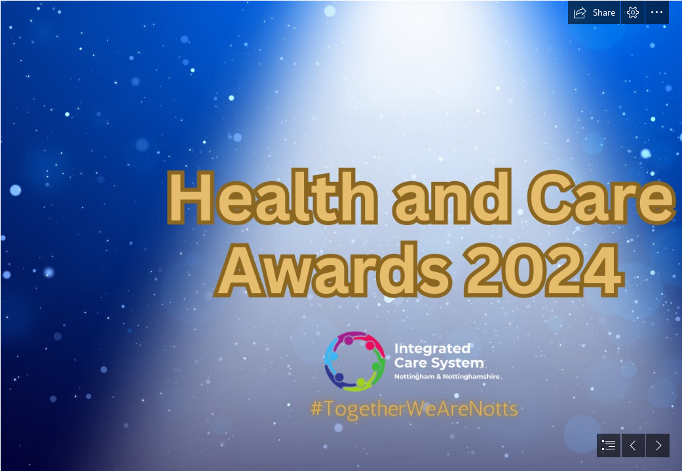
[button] (594, 12)
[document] (341, 235)
